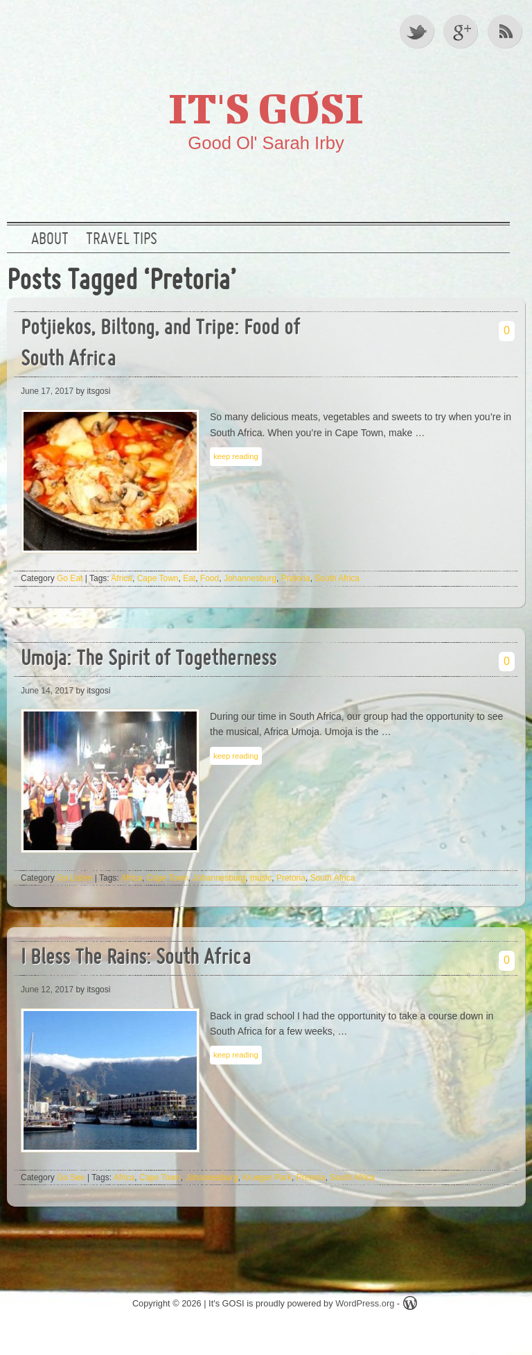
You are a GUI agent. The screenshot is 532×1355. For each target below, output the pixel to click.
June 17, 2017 (47, 391)
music (261, 878)
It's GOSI (266, 107)
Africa (121, 578)
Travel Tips (121, 240)
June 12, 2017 (47, 989)
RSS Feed (506, 31)
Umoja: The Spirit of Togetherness (148, 660)
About (50, 240)
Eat (189, 578)
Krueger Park (267, 1177)
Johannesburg (250, 578)
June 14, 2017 (47, 691)
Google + (462, 31)
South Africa (337, 578)
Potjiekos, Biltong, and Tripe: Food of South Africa (160, 344)
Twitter (417, 31)
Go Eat (69, 578)
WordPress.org (364, 1303)
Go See (71, 1177)
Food (209, 578)
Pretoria (295, 578)
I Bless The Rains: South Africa (136, 959)
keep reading (235, 456)
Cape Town (158, 578)
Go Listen (74, 878)
